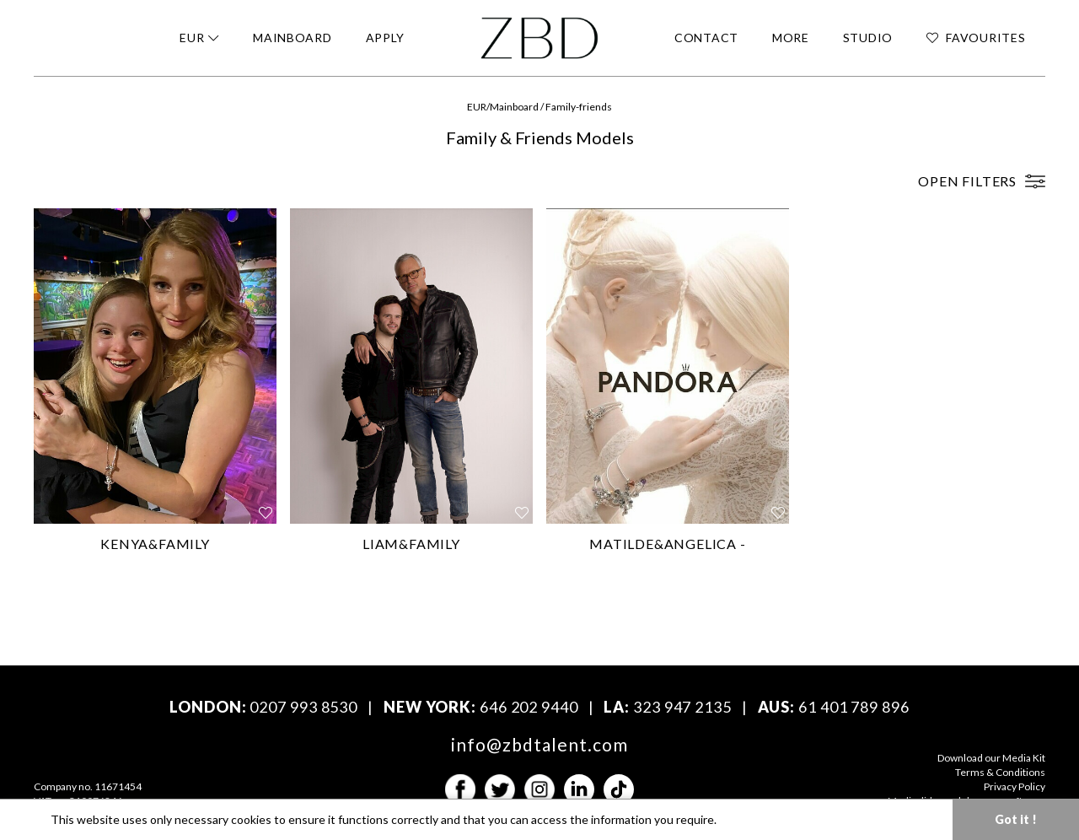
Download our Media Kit (991, 757)
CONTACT (706, 37)
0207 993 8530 (303, 706)
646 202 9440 (529, 706)
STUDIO (868, 37)
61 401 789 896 (854, 706)
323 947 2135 (682, 706)
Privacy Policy (1014, 786)
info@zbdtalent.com (540, 744)
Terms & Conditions (1000, 772)
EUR (476, 106)
